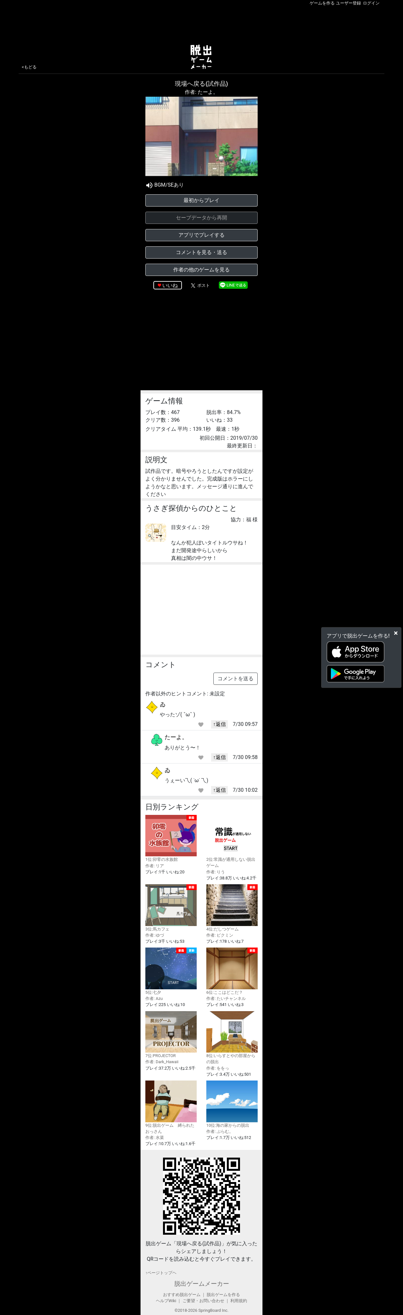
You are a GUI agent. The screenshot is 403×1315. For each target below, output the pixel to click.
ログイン (371, 3)
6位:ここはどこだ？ (232, 971)
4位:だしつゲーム (232, 907)
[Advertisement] (201, 23)
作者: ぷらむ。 (219, 1131)
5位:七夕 (171, 971)
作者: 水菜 (154, 1137)
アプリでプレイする (201, 235)
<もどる (29, 67)
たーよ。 (176, 737)
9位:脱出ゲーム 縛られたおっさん (171, 1107)
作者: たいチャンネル (226, 998)
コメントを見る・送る (201, 252)
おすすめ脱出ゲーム (182, 1294)
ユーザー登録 (348, 3)
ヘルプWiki (166, 1300)
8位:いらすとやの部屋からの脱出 (232, 1037)
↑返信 (219, 724)
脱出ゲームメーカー (201, 1283)
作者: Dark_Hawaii (161, 1061)
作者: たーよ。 (201, 92)
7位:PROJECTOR (171, 1034)
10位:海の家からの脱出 (232, 1104)
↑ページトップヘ (160, 1272)
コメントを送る (235, 678)
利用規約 (238, 1300)
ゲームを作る (322, 3)
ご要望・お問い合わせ (203, 1300)
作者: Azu (154, 998)
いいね (170, 285)
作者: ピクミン (219, 935)
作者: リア (154, 865)
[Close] (396, 633)
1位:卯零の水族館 (171, 838)
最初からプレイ (201, 200)
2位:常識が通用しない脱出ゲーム (232, 841)
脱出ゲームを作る (223, 1294)
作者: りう (215, 871)
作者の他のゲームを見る (201, 270)
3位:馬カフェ (171, 907)
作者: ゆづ (154, 935)
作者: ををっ (217, 1068)
